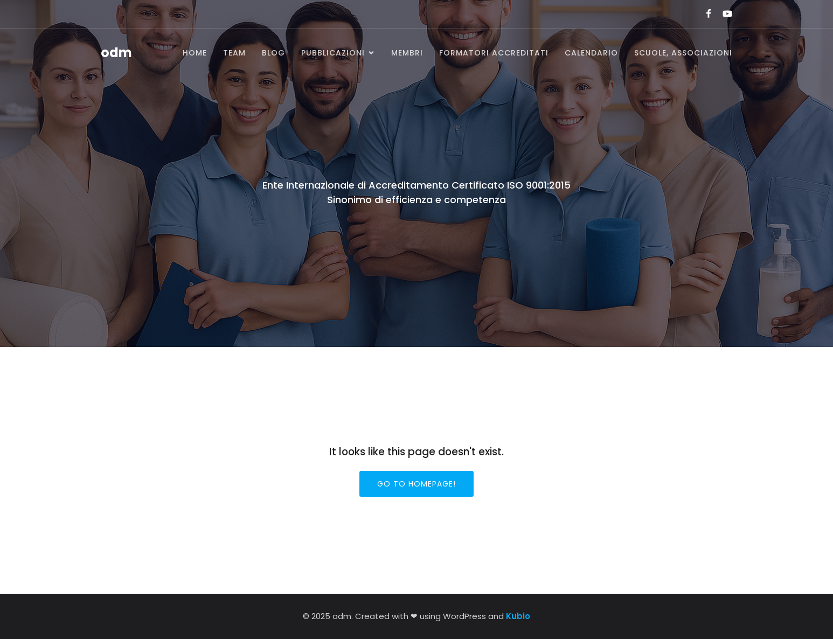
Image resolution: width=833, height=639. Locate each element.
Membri (407, 52)
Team (234, 52)
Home (195, 52)
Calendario (591, 52)
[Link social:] (704, 14)
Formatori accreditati (494, 52)
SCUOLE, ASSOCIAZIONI (683, 52)
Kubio (518, 616)
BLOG (273, 52)
